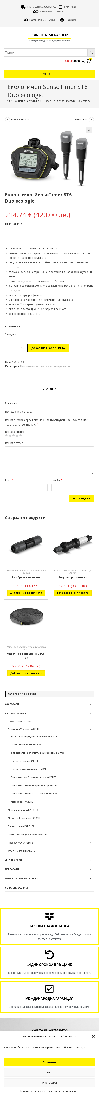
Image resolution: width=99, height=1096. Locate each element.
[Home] (8, 100)
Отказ (50, 1072)
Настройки (49, 1082)
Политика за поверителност (62, 1091)
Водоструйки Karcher (19, 721)
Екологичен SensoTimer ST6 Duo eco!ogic (66, 100)
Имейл (56, 480)
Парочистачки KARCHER (21, 826)
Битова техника (15, 713)
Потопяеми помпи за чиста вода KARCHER (34, 793)
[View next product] (91, 119)
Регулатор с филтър (72, 577)
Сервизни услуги (16, 887)
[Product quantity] (15, 347)
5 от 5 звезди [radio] (20, 435)
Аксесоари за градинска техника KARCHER (34, 736)
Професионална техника (21, 878)
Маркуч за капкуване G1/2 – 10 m (26, 655)
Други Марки (13, 859)
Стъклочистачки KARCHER (22, 850)
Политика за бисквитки (32, 1091)
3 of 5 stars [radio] (13, 435)
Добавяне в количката (48, 348)
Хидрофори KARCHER (22, 801)
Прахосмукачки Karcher (21, 842)
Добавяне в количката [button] (26, 592)
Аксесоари (12, 704)
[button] (93, 1036)
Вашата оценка (16, 432)
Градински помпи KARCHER (26, 744)
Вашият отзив (15, 443)
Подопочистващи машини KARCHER (28, 834)
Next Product (81, 119)
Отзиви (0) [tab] (49, 388)
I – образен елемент (26, 577)
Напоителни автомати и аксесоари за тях (45, 366)
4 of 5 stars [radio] (17, 435)
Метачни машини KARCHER (23, 810)
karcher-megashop (49, 35)
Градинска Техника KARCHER (24, 729)
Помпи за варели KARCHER (25, 761)
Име (9, 480)
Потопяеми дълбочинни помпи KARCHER (33, 777)
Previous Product (20, 119)
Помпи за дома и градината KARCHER (31, 769)
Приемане (50, 1062)
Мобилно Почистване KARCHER (25, 818)
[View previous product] (7, 119)
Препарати (12, 869)
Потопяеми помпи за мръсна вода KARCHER (35, 785)
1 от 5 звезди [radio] (6, 435)
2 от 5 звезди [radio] (10, 435)
